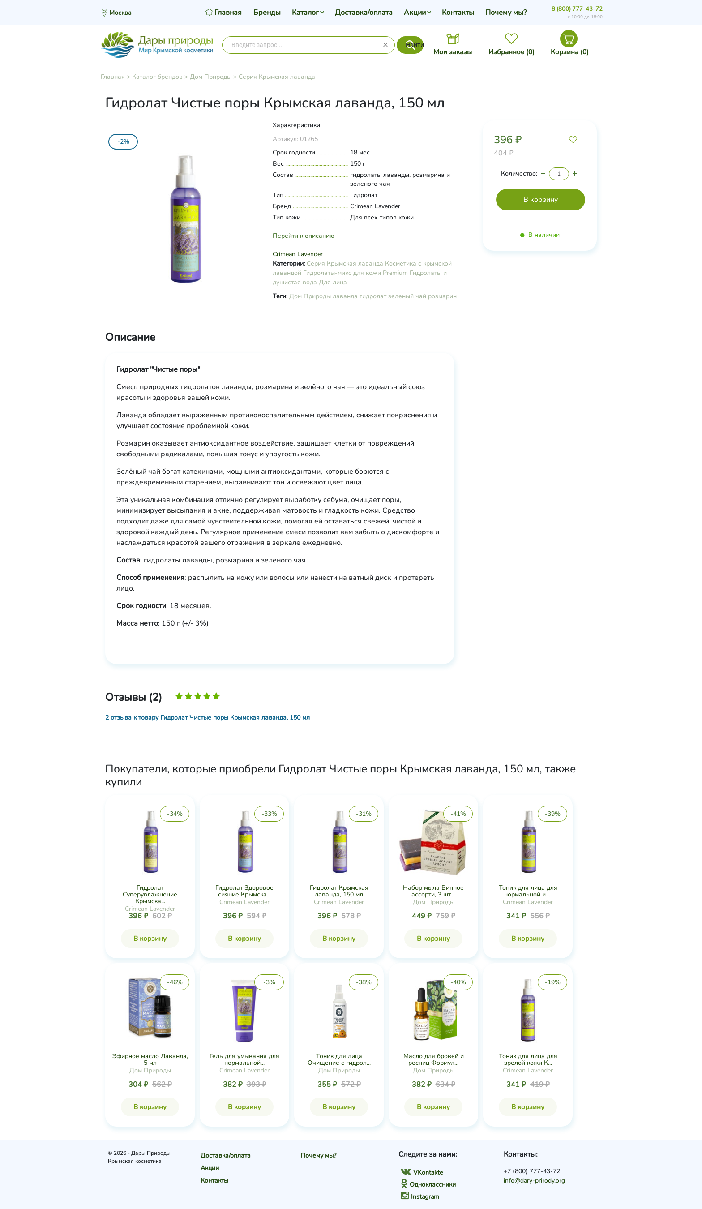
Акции (415, 12)
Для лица (333, 282)
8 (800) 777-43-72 (577, 9)
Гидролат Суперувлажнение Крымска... (150, 894)
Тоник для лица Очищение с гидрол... (339, 1059)
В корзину (150, 938)
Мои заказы (452, 51)
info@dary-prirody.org (534, 1180)
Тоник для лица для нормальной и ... (528, 891)
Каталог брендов (157, 77)
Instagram (420, 1196)
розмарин (442, 296)
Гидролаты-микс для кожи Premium (355, 273)
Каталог (305, 12)
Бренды (267, 12)
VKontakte (422, 1172)
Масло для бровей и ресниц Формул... (433, 1059)
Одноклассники (428, 1184)
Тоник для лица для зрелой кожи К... (528, 1059)
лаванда (345, 296)
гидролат (373, 296)
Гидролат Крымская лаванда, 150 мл (339, 891)
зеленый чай (407, 296)
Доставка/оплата (364, 12)
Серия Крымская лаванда (277, 77)
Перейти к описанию (303, 236)
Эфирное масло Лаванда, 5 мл (150, 1059)
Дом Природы (210, 77)
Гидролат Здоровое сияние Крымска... (244, 891)
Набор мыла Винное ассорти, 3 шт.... (433, 891)
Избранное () (511, 51)
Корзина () (570, 51)
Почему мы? (505, 12)
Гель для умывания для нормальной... (244, 1059)
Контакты (458, 12)
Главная (113, 77)
